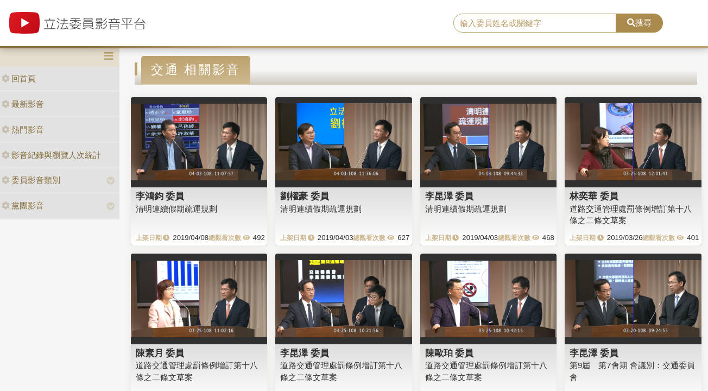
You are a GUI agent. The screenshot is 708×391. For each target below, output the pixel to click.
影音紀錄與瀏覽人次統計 (51, 155)
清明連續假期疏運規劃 (176, 208)
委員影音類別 (31, 180)
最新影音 (23, 104)
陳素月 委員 (160, 353)
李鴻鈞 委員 (160, 196)
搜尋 (639, 22)
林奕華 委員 (594, 196)
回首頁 (19, 78)
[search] (534, 23)
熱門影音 (23, 129)
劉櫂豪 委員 (304, 196)
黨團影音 (23, 205)
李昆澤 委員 (449, 196)
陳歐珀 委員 (449, 353)
